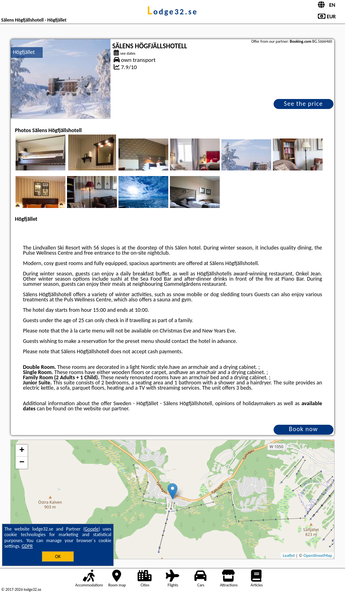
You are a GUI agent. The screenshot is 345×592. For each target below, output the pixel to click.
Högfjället (24, 52)
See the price (303, 103)
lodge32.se (172, 11)
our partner (115, 408)
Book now (303, 429)
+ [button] (21, 451)
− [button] (21, 463)
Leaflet (289, 555)
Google (92, 529)
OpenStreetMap (318, 555)
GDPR (27, 546)
